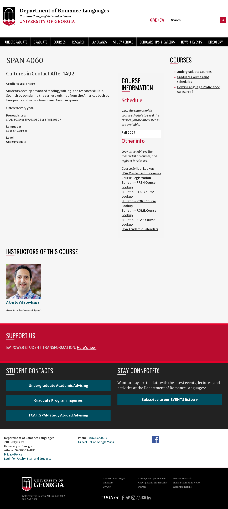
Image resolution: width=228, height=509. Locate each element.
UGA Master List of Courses (141, 173)
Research (78, 42)
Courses (60, 42)
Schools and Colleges (114, 478)
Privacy (142, 487)
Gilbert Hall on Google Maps (96, 442)
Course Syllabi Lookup (138, 169)
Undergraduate (16, 42)
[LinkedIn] (149, 498)
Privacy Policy (13, 454)
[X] (128, 498)
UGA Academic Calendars (140, 229)
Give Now (157, 20)
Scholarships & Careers (157, 42)
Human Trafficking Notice (186, 482)
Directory (215, 42)
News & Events (191, 42)
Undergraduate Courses (194, 72)
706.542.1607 (98, 438)
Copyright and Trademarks (152, 482)
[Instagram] (133, 498)
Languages (99, 42)
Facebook (155, 439)
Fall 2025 (128, 132)
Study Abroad (123, 42)
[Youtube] (144, 498)
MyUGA (107, 487)
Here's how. (86, 347)
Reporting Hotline (182, 487)
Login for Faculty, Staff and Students (27, 458)
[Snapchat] (138, 498)
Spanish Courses (16, 130)
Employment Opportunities (152, 478)
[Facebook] (123, 498)
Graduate (40, 42)
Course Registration (136, 178)
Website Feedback (182, 478)
